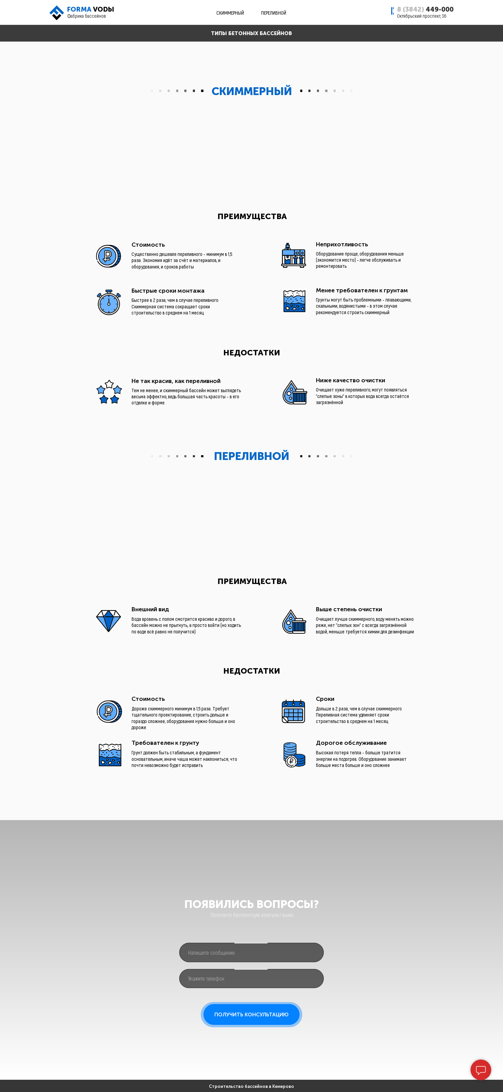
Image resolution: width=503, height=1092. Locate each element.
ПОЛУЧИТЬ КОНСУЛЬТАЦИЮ (251, 1015)
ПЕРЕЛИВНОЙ (273, 13)
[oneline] (251, 952)
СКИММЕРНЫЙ (230, 13)
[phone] (251, 978)
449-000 (425, 9)
